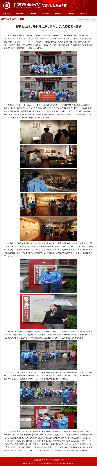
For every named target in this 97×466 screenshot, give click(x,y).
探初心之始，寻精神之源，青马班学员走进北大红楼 (48, 26)
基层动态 (45, 14)
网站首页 (6, 14)
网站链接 (71, 14)
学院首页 (83, 14)
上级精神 (32, 14)
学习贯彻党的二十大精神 (12, 19)
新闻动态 (19, 14)
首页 (78, 19)
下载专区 (58, 14)
